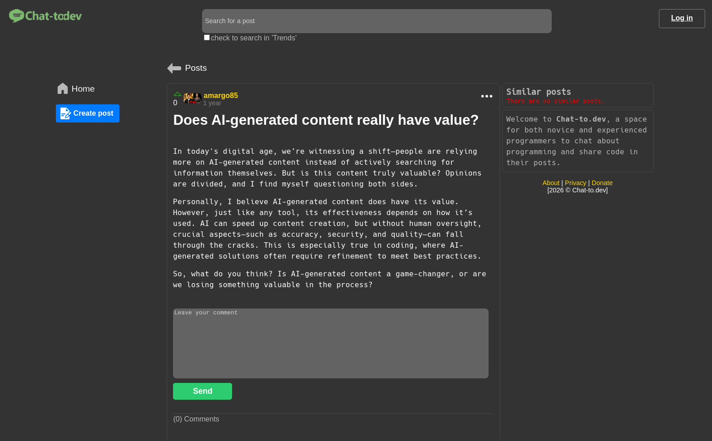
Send (203, 391)
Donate (602, 182)
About (551, 182)
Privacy (575, 182)
